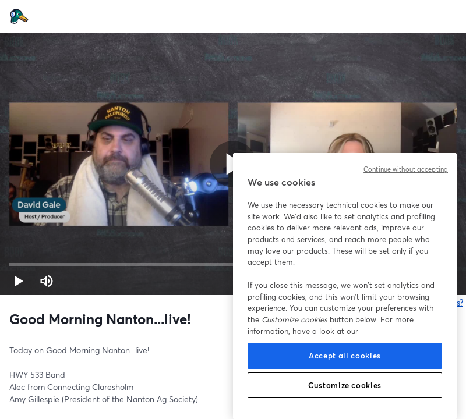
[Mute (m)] (46, 281)
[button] (18, 281)
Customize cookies (345, 385)
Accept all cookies (345, 355)
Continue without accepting (405, 169)
